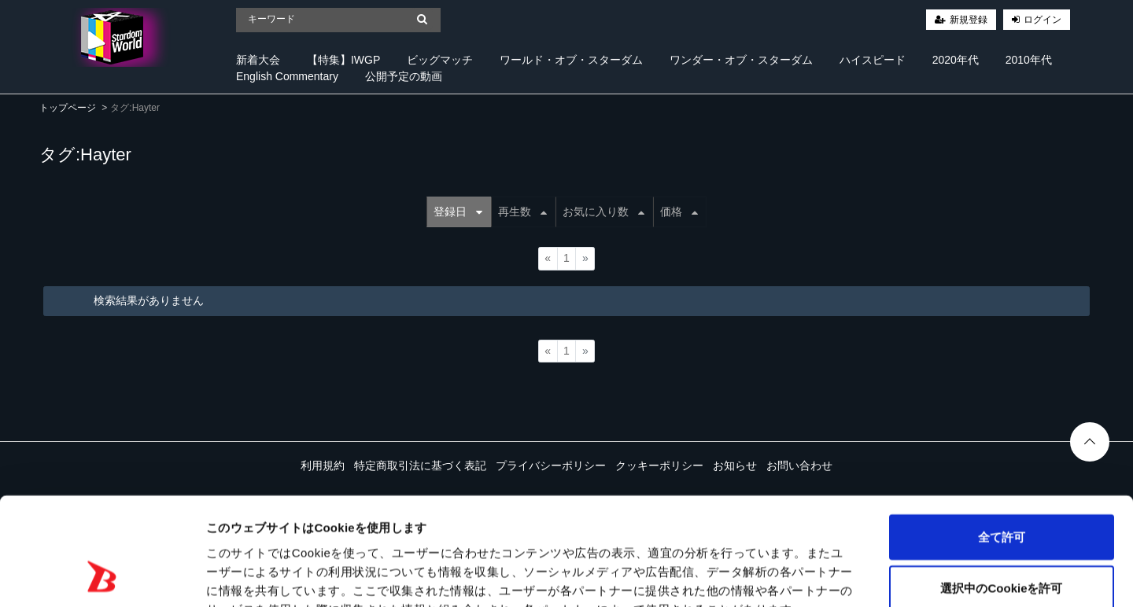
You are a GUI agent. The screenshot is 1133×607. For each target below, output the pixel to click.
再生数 (522, 211)
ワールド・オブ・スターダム (571, 59)
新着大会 (258, 59)
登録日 (458, 211)
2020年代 (955, 59)
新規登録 (968, 19)
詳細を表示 (759, 576)
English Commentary (287, 76)
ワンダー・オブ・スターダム (741, 59)
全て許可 (1001, 440)
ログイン (1042, 19)
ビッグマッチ (440, 59)
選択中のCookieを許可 (1001, 491)
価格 (679, 211)
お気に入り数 (603, 211)
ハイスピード (873, 59)
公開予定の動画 (403, 76)
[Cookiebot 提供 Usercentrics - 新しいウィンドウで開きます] (102, 576)
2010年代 (1029, 59)
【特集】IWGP (343, 59)
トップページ (67, 107)
